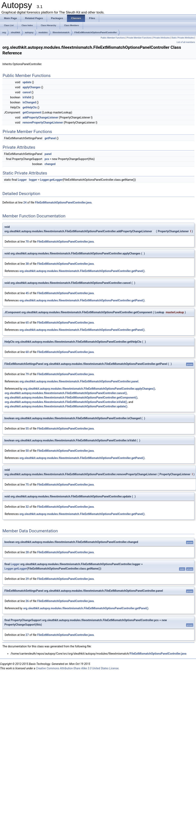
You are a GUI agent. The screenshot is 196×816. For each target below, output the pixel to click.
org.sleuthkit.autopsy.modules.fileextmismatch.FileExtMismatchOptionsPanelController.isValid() (66, 402)
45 (27, 293)
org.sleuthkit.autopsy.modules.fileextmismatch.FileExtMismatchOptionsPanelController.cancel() (66, 393)
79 (27, 374)
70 (27, 241)
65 (27, 322)
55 (27, 428)
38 (27, 263)
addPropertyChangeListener (40, 117)
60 (27, 352)
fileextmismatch (61, 32)
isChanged (29, 102)
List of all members (186, 42)
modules (43, 32)
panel (48, 154)
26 (27, 601)
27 (27, 634)
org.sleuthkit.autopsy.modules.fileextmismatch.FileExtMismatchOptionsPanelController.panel (78, 381)
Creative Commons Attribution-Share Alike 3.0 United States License (77, 668)
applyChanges (31, 87)
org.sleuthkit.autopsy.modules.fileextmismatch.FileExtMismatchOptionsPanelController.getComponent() (71, 397)
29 (27, 578)
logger (33, 179)
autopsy (29, 32)
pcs (47, 159)
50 (27, 450)
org (4, 32)
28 (27, 552)
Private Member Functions (139, 37)
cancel (27, 92)
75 (27, 484)
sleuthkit (15, 32)
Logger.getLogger (51, 179)
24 (25, 202)
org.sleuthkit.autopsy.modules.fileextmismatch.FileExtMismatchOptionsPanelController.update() (66, 406)
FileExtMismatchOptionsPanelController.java (63, 202)
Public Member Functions (113, 37)
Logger (22, 179)
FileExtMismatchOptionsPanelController (96, 32)
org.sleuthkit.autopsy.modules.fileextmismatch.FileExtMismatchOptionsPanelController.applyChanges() (89, 388)
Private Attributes (161, 37)
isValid (27, 97)
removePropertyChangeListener (43, 122)
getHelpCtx (30, 107)
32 (27, 506)
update (27, 82)
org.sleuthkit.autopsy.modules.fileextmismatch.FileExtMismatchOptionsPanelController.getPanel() (82, 271)
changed (50, 164)
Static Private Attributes (182, 37)
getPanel (50, 138)
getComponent (32, 112)
